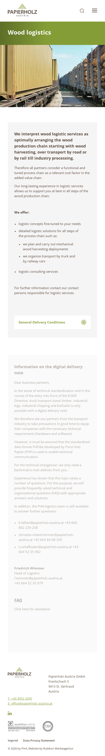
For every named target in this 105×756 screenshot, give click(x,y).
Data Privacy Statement (39, 740)
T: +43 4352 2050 (20, 698)
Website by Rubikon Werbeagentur (50, 748)
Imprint (13, 740)
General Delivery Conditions (52, 322)
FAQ (18, 600)
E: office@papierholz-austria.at (30, 703)
